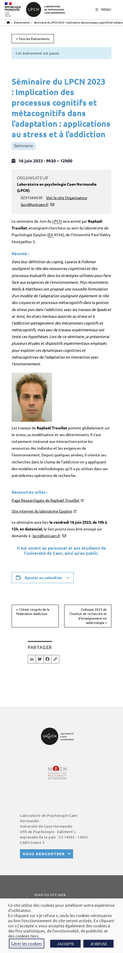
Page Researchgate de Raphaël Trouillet (46, 500)
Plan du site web (50, 894)
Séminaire (23, 146)
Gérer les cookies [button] (26, 943)
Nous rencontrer (44, 853)
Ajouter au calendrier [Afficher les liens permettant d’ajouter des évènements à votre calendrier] (43, 577)
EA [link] (51, 234)
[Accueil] (8, 22)
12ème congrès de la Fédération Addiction (32, 611)
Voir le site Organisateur (66, 197)
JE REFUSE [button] (98, 943)
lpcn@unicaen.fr (35, 204)
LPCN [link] (57, 221)
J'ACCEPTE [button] (65, 943)
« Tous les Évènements (32, 38)
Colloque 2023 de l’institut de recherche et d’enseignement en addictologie (88, 616)
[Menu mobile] (103, 10)
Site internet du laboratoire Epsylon (42, 511)
